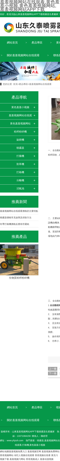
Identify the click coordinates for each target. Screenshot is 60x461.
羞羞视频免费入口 (18, 451)
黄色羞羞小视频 (20, 107)
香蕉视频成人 (32, 459)
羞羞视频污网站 (17, 459)
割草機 (20, 164)
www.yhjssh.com (15, 440)
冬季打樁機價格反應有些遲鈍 (14, 224)
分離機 (20, 180)
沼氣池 (20, 188)
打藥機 (20, 156)
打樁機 (20, 172)
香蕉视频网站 (6, 455)
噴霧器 (20, 148)
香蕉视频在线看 (43, 455)
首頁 (15, 84)
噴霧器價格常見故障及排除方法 (15, 217)
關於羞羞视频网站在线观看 (23, 55)
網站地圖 (4, 451)
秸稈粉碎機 (20, 131)
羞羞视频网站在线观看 (20, 116)
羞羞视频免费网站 (51, 451)
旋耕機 (20, 139)
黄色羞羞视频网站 (20, 123)
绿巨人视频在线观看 (24, 455)
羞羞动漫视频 (46, 459)
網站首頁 (12, 42)
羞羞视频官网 (34, 451)
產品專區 (37, 42)
